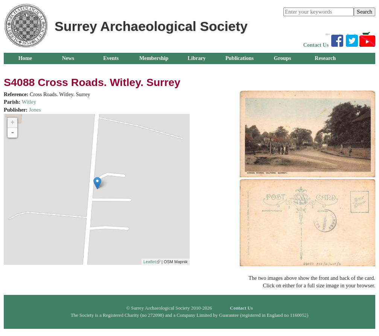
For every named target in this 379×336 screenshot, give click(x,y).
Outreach (25, 69)
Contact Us (316, 45)
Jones (35, 110)
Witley (29, 102)
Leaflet (151, 261)
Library (196, 58)
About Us (68, 69)
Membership (154, 58)
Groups (282, 58)
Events (111, 58)
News (68, 58)
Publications (239, 58)
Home (25, 58)
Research (325, 58)
